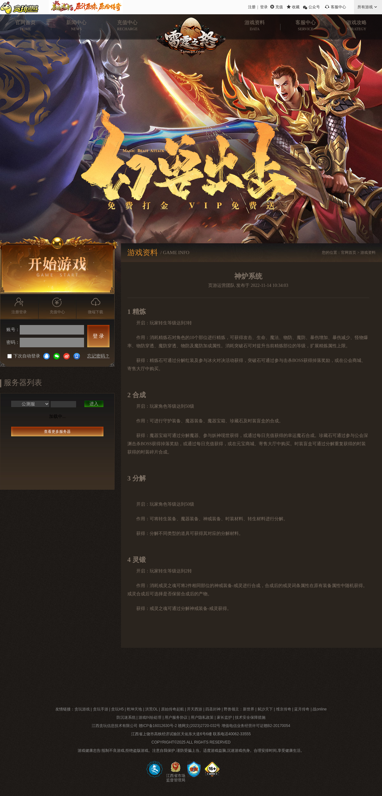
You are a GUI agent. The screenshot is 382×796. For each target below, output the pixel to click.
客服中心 (338, 7)
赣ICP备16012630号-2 (158, 725)
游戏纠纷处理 (149, 717)
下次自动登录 (23, 356)
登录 (264, 7)
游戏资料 (368, 252)
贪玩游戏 (82, 709)
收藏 (296, 7)
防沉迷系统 (126, 717)
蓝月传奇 (301, 709)
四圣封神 (213, 709)
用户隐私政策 (202, 717)
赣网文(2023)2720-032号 (199, 725)
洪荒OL (151, 709)
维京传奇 (283, 709)
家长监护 (224, 717)
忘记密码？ (98, 356)
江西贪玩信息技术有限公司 (115, 725)
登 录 (98, 336)
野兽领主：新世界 (239, 709)
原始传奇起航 (172, 709)
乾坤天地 (134, 709)
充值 (279, 7)
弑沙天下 (265, 709)
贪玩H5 (117, 709)
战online (320, 709)
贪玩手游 (100, 709)
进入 (93, 403)
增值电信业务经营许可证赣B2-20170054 (256, 725)
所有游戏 (365, 7)
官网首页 (348, 252)
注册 (252, 7)
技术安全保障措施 (250, 717)
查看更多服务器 (57, 431)
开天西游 (194, 709)
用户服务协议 (176, 717)
